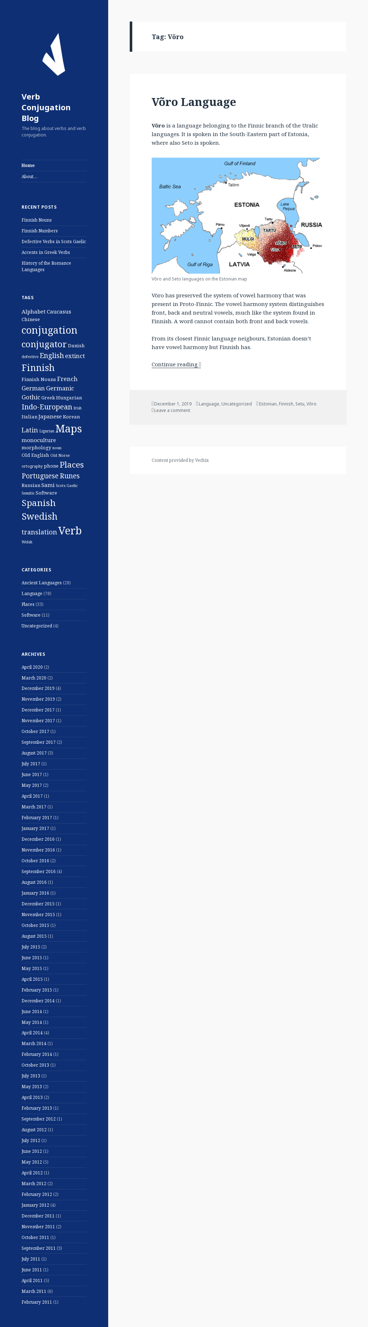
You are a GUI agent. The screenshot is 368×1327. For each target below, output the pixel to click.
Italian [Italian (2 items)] (29, 416)
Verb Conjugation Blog (46, 107)
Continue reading (176, 364)
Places (28, 604)
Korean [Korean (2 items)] (71, 416)
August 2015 (34, 936)
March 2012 (34, 1183)
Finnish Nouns (37, 220)
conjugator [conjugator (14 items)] (44, 344)
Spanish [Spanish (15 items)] (39, 503)
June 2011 (32, 1270)
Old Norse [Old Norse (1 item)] (60, 455)
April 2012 (32, 1173)
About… (29, 176)
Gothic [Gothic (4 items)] (31, 397)
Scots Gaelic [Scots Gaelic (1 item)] (67, 485)
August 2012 (34, 1130)
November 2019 (38, 699)
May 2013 (32, 1087)
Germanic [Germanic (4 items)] (60, 388)
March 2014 (34, 1043)
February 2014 (37, 1054)
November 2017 (38, 721)
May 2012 (32, 1162)
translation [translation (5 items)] (39, 532)
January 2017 (35, 828)
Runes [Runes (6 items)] (70, 476)
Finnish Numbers (40, 231)
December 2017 (38, 710)
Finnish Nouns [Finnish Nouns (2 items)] (39, 379)
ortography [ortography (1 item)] (32, 466)
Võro (312, 404)
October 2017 (35, 731)
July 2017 (31, 764)
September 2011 (39, 1248)
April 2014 (32, 1033)
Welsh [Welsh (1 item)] (27, 541)
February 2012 (37, 1194)
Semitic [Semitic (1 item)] (28, 493)
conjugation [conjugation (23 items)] (50, 330)
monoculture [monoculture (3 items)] (39, 440)
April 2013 (32, 1097)
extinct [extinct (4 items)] (75, 356)
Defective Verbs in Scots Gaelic (54, 241)
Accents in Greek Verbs (46, 252)
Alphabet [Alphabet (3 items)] (34, 311)
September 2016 (39, 871)
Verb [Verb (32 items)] (70, 530)
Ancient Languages (42, 583)
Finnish (286, 404)
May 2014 (32, 1022)
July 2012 (31, 1140)
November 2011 (38, 1227)
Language (32, 593)
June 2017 (32, 774)
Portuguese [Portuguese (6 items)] (40, 476)
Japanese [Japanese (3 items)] (50, 416)
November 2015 (38, 914)
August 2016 (34, 882)
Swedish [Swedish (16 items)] (40, 516)
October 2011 (35, 1237)
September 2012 (39, 1119)
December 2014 (38, 1001)
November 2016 (38, 850)
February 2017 (37, 818)
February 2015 (37, 990)
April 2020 (32, 667)
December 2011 (38, 1216)
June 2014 (32, 1011)
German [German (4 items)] (33, 388)
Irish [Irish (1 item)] (77, 407)
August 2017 (34, 753)
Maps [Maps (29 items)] (68, 428)
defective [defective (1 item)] (30, 356)
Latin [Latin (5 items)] (30, 430)
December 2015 (38, 904)
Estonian (268, 404)
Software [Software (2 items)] (46, 492)
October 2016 (35, 861)
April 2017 (32, 796)
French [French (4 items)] (67, 379)
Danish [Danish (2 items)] (76, 345)
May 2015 (32, 968)
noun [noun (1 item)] (56, 447)
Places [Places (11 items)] (72, 464)
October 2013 (35, 1065)
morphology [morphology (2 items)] (36, 447)
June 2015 (32, 958)
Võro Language (194, 101)
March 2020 (34, 678)
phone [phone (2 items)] (51, 466)
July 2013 (31, 1076)
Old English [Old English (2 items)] (35, 455)
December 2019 (38, 688)
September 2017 (39, 742)
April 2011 (32, 1280)
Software (31, 615)
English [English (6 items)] (52, 355)
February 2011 (37, 1302)
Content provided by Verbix (180, 460)
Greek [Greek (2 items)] (48, 397)
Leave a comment (172, 410)
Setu (299, 404)
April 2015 (32, 979)
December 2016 (38, 839)
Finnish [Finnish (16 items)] (38, 367)
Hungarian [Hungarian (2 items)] (69, 397)
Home (28, 165)
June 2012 (32, 1151)
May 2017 (32, 785)
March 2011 (34, 1291)
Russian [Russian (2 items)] (31, 485)
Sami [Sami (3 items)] (48, 484)
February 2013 (37, 1108)
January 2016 (35, 893)
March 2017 (34, 807)
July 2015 (31, 947)
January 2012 (35, 1205)
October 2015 (35, 925)
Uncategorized (37, 626)
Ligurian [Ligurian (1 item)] (46, 430)
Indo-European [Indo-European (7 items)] (47, 407)
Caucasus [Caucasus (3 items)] (59, 311)
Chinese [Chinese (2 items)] (31, 319)
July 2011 (31, 1259)
